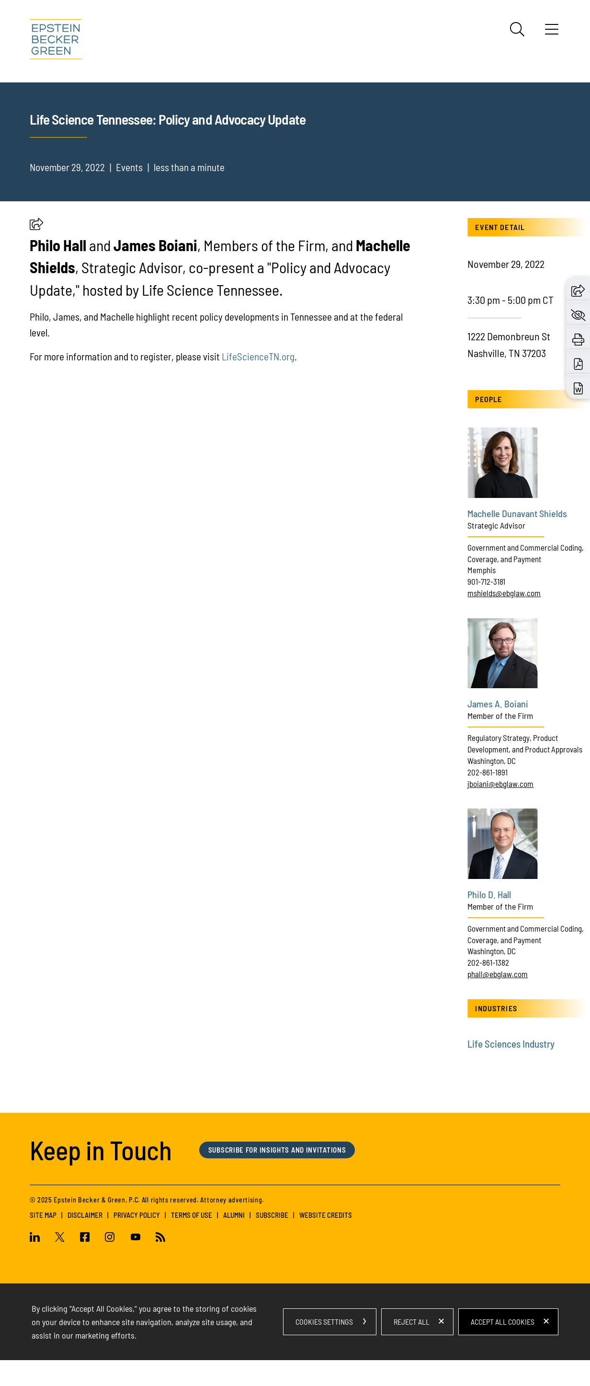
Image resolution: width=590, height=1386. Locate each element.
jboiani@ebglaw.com (500, 809)
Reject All (412, 1347)
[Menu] (551, 32)
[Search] (517, 29)
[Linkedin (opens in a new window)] (38, 1264)
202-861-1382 (488, 988)
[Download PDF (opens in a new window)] (578, 362)
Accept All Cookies (502, 1347)
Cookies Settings (324, 1347)
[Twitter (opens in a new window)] (59, 1264)
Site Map (43, 1240)
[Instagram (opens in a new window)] (110, 1264)
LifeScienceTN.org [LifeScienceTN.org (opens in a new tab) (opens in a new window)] (258, 382)
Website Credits (325, 1240)
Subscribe (272, 1240)
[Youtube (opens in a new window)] (135, 1264)
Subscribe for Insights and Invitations (277, 1175)
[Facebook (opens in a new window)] (84, 1264)
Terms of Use (191, 1240)
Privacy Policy (136, 1240)
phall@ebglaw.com (497, 1000)
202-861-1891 (487, 798)
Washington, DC (491, 786)
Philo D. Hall (489, 919)
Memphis (481, 596)
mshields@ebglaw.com (504, 619)
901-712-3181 (486, 607)
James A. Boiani (497, 729)
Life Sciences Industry (511, 1069)
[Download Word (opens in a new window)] (578, 386)
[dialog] (295, 1347)
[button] (36, 251)
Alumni (234, 1240)
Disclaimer (85, 1240)
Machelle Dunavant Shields (517, 539)
